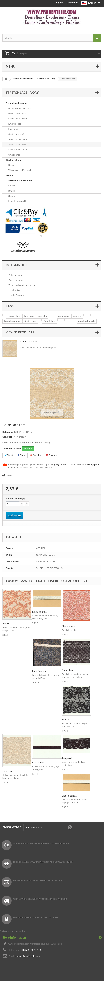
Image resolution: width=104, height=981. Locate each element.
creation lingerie (86, 321)
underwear (63, 316)
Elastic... (7, 623)
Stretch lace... (69, 626)
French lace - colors (18, 118)
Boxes (11, 165)
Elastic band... (39, 611)
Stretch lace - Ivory (17, 144)
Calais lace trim (28, 341)
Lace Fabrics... (40, 671)
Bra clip (12, 191)
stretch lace (30, 321)
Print (10, 475)
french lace (49, 321)
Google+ (35, 455)
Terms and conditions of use (22, 285)
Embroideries (14, 124)
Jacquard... (67, 758)
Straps (11, 196)
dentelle (77, 316)
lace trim (42, 316)
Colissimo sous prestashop (13, 931)
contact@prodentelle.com (27, 956)
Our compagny (15, 280)
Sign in (59, 2)
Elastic (11, 185)
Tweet (9, 455)
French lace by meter (16, 103)
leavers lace (14, 316)
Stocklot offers (13, 160)
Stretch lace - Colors (18, 149)
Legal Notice (14, 290)
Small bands (14, 155)
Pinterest (51, 455)
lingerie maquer (12, 321)
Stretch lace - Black (17, 139)
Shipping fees (15, 275)
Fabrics (9, 175)
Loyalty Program (16, 295)
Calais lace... (68, 670)
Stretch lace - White (17, 134)
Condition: (7, 437)
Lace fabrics (14, 129)
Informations (18, 265)
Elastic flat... (39, 762)
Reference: (8, 432)
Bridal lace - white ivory (19, 108)
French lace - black (17, 113)
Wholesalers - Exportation (20, 170)
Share (22, 455)
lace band (29, 316)
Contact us (72, 2)
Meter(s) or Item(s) (15, 498)
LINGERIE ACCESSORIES (19, 180)
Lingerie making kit (17, 201)
